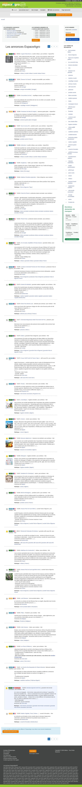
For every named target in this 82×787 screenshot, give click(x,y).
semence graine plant (25, 119)
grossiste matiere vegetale (36, 296)
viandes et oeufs (72, 78)
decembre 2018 (12, 778)
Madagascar (25, 103)
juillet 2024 (62, 768)
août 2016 (34, 781)
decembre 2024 (29, 768)
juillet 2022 (57, 771)
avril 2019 (64, 776)
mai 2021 (65, 773)
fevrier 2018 (72, 778)
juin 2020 (57, 775)
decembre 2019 (15, 776)
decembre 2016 (6, 781)
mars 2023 (5, 771)
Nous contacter (6, 752)
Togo (23, 184)
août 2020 (47, 775)
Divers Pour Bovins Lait (27, 303)
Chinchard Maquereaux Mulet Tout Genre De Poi (33, 319)
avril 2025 (5, 768)
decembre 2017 (9, 779)
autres (22, 486)
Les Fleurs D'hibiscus (26, 646)
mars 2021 (75, 773)
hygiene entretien (24, 413)
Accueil (14, 10)
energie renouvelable (25, 89)
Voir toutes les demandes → (72, 239)
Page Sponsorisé (66, 10)
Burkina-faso (25, 293)
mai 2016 (49, 781)
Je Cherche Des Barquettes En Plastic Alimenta (33, 667)
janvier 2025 (22, 768)
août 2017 (38, 779)
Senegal (24, 87)
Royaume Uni (25, 391)
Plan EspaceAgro (7, 755)
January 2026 (24, 767)
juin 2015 (40, 783)
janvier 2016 (70, 781)
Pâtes (22, 612)
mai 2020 (62, 775)
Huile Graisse (24, 627)
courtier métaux (29, 73)
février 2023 (11, 771)
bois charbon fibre (72, 121)
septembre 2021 (43, 773)
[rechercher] (51, 14)
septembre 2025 (53, 767)
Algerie (23, 410)
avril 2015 (49, 783)
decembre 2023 (27, 770)
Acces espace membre (34, 753)
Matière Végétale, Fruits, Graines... (29, 713)
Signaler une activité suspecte (9, 756)
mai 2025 (75, 767)
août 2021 (50, 773)
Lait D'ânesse (24, 598)
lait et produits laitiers (25, 606)
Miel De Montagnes (26, 492)
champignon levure (73, 104)
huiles (22, 171)
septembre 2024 (50, 768)
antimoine (9, 37)
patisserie (70, 89)
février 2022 (8, 773)
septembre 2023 (48, 770)
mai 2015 (45, 783)
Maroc (23, 327)
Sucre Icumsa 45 (25, 126)
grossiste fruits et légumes (36, 350)
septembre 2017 (31, 779)
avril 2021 (70, 773)
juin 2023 (66, 770)
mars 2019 (69, 776)
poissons (22, 329)
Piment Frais (24, 218)
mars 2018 (66, 778)
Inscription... (36, 40)
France (23, 71)
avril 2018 (61, 778)
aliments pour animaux (26, 313)
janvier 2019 (6, 778)
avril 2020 (67, 775)
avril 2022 (72, 771)
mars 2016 (59, 781)
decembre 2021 (21, 773)
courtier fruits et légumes (35, 523)
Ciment (22, 419)
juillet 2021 (55, 773)
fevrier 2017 (68, 779)
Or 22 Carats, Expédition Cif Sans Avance (31, 242)
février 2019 (75, 776)
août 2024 (57, 768)
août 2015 (30, 783)
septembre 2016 (28, 781)
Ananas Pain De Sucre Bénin (28, 508)
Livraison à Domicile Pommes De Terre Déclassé (33, 266)
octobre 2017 (24, 779)
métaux (22, 73)
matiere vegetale (24, 296)
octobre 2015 (16, 783)
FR (78, 0)
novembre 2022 (31, 771)
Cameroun (24, 154)
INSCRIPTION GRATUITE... (64, 14)
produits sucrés (24, 139)
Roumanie (24, 604)
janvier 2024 (20, 770)
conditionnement (72, 134)
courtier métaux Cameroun (40, 156)
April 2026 (5, 767)
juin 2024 (68, 768)
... (30, 63)
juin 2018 (51, 778)
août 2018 (41, 778)
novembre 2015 (9, 783)
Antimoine (23, 145)
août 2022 (52, 771)
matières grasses (72, 98)
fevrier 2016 (64, 781)
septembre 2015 (23, 783)
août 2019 (44, 776)
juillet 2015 (35, 783)
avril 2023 (75, 770)
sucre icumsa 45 (11, 35)
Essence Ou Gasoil (26, 79)
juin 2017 (48, 779)
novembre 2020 (26, 775)
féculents (22, 621)
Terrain (22, 383)
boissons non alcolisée (26, 449)
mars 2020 (72, 775)
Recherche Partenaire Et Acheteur (29, 531)
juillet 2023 (60, 770)
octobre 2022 (38, 771)
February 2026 (17, 767)
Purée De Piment (25, 193)
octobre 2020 (33, 775)
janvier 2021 (11, 775)
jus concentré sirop (73, 62)
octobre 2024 (43, 768)
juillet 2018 (46, 778)
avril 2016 (54, 781)
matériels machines (25, 680)
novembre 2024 (36, 768)
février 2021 (5, 775)
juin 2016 (44, 781)
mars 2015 (54, 783)
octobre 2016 (21, 781)
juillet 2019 (49, 776)
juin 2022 (63, 771)
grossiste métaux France (40, 260)
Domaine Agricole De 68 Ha (33, 687)
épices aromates (24, 211)
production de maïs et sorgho (14, 33)
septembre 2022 (45, 771)
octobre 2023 (41, 770)
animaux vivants (72, 84)
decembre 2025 (31, 767)
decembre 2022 (24, 771)
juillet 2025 (65, 767)
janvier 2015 (66, 783)
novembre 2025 (39, 767)
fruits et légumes (24, 187)
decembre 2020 (18, 775)
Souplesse (23, 162)
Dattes (22, 335)
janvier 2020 (9, 776)
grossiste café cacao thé (35, 542)
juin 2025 (70, 767)
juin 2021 (60, 773)
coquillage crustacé (25, 105)
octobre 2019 (30, 776)
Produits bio (71, 202)
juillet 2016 (39, 781)
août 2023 (55, 770)
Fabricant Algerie (35, 680)
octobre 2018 (27, 778)
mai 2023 (71, 770)
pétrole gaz (71, 170)
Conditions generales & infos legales (11, 760)
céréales (70, 114)
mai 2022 (68, 771)
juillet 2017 (43, 779)
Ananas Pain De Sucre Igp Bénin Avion (30, 569)
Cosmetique (24, 399)
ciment (22, 432)
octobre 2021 (36, 773)
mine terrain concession (26, 393)
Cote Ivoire (24, 375)
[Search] (28, 14)
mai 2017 (53, 779)
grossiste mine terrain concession (41, 705)
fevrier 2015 (60, 783)
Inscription (74, 0)
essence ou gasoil (11, 30)
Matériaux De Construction (27, 550)
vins (69, 68)
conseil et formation (25, 721)
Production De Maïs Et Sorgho (28, 111)
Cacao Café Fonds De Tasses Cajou (30, 358)
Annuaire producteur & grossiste (10, 758)
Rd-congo (24, 168)
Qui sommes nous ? (24, 10)
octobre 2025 (46, 767)
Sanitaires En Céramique (27, 473)
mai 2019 (59, 776)
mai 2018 (56, 778)
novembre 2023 (34, 770)
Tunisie (23, 348)
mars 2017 (63, 779)
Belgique (24, 618)
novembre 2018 (20, 778)
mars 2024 (8, 770)
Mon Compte (35, 10)
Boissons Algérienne (26, 438)
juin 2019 (54, 776)
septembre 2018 (34, 778)
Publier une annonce (53, 10)
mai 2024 (73, 768)
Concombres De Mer (26, 95)
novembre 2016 (14, 781)
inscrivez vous (70, 35)
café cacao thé (24, 377)
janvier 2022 (15, 773)
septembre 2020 (40, 775)
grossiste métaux (29, 260)
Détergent (23, 455)
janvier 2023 (17, 771)
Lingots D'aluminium (26, 53)
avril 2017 (58, 779)
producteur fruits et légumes (36, 276)
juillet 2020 (52, 775)
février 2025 (16, 768)
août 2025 (60, 767)
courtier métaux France (39, 73)
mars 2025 (10, 768)
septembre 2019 (37, 776)
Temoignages (6, 753)
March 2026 (11, 767)
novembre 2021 (29, 773)
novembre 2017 (17, 779)
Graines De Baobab (26, 284)
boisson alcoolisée (73, 65)
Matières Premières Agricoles (28, 177)
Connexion (68, 0)
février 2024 (14, 770)
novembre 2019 (23, 776)
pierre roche (71, 173)
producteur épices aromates (36, 211)
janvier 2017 (75, 779)
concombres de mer (12, 32)
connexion (74, 29)
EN (80, 0)
